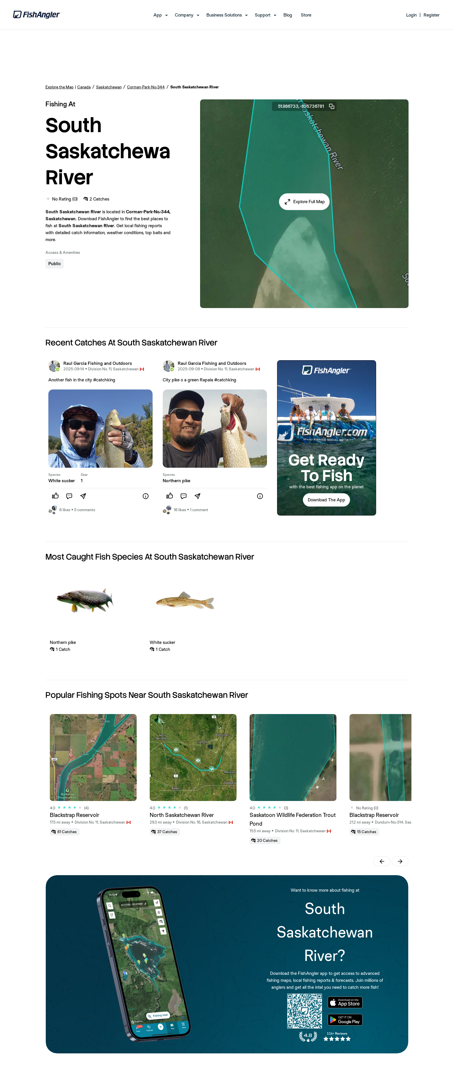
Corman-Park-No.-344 (146, 87)
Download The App (326, 500)
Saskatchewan (109, 87)
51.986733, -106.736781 (306, 106)
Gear (84, 474)
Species (54, 474)
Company (184, 15)
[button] (304, 201)
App (157, 15)
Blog (287, 15)
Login (411, 15)
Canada (84, 87)
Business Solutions (224, 15)
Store (306, 15)
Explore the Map (59, 87)
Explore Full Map (309, 202)
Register (432, 15)
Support (262, 15)
